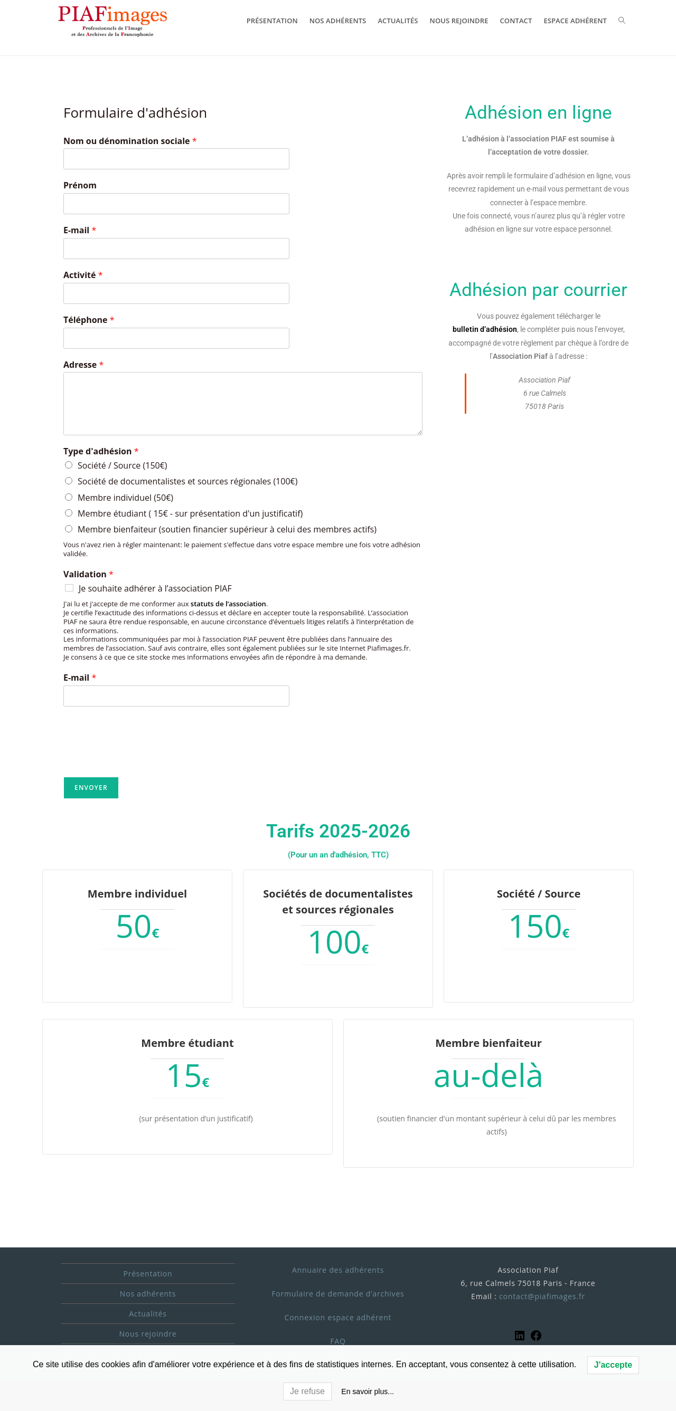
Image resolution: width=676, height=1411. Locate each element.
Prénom (80, 185)
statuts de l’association (228, 603)
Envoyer (91, 787)
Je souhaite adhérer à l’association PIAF (155, 588)
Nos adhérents (148, 1293)
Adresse (83, 364)
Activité (82, 275)
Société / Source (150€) (122, 465)
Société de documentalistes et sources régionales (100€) (187, 481)
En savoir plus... (367, 1391)
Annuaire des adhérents (338, 1269)
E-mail (79, 230)
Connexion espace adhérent (338, 1317)
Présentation (147, 1273)
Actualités (148, 1313)
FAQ (337, 1341)
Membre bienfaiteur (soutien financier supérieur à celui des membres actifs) (227, 529)
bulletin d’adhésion (485, 329)
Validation (88, 574)
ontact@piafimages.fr (544, 1296)
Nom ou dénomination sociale (129, 141)
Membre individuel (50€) (125, 497)
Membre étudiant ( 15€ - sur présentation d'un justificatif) (190, 513)
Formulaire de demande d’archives (337, 1293)
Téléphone (89, 320)
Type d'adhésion (100, 451)
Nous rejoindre (148, 1333)
